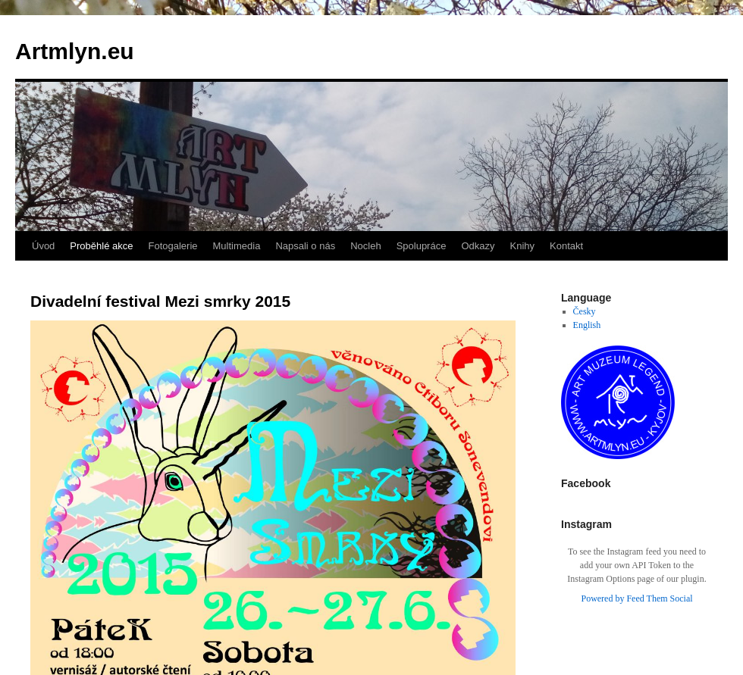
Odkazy (477, 246)
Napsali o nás (305, 246)
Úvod (43, 246)
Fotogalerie (172, 246)
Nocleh (365, 246)
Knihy (522, 246)
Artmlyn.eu (74, 51)
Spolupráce (422, 246)
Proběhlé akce (101, 246)
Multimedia (237, 246)
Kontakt (566, 246)
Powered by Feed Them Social (636, 598)
